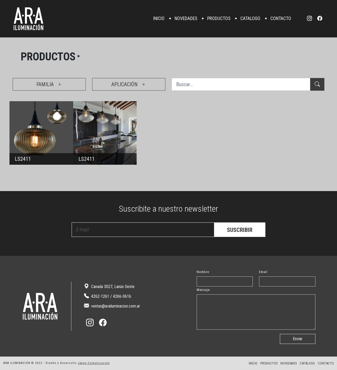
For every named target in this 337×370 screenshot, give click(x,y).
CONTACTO (280, 18)
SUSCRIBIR (239, 229)
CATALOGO (250, 18)
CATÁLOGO (307, 363)
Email (263, 272)
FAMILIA (49, 84)
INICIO (159, 18)
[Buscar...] (241, 84)
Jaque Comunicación (94, 363)
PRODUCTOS (218, 18)
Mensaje (203, 290)
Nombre (203, 272)
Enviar (298, 338)
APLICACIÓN (128, 84)
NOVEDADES (186, 18)
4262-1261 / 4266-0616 (107, 296)
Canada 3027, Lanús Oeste (109, 286)
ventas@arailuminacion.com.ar (112, 306)
